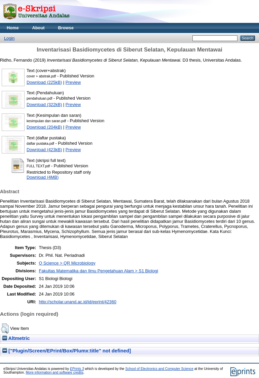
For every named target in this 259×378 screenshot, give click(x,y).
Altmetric (16, 338)
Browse (66, 27)
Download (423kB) (44, 149)
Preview (73, 82)
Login (9, 38)
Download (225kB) (44, 82)
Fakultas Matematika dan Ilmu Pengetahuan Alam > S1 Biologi (98, 270)
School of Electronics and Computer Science (159, 369)
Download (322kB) (44, 104)
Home (13, 27)
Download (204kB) (44, 127)
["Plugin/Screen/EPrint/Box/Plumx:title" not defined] (66, 350)
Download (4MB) (43, 177)
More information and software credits (54, 372)
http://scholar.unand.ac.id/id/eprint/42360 (77, 301)
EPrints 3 (77, 369)
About (38, 27)
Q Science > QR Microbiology (67, 263)
